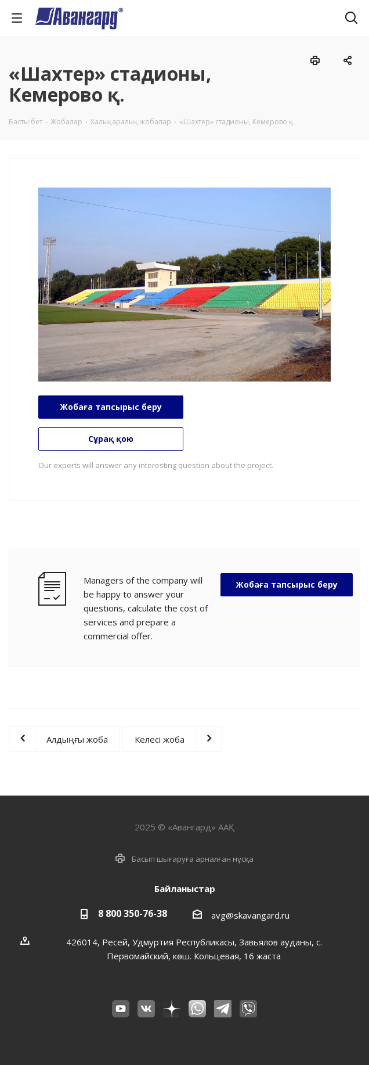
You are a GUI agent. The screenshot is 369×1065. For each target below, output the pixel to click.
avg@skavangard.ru (250, 915)
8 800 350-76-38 (132, 913)
